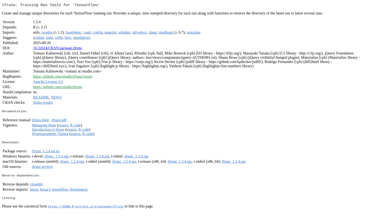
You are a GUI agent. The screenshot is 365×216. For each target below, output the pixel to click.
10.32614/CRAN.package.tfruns (57, 49)
